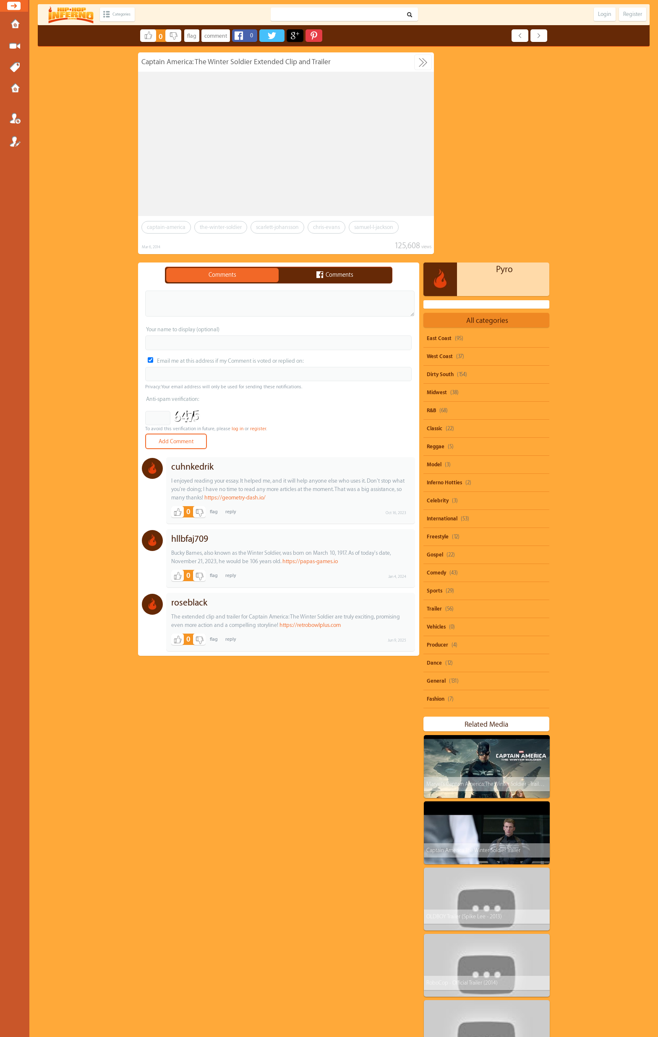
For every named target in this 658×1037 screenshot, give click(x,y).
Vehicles (436, 417)
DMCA (315, 1001)
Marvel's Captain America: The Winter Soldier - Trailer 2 (486, 574)
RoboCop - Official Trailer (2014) (461, 772)
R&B (431, 200)
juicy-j (492, 916)
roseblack (189, 603)
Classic (434, 218)
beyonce (520, 884)
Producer (437, 435)
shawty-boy (480, 900)
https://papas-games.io (310, 561)
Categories (127, 14)
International (442, 309)
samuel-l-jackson (373, 227)
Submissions (14, 88)
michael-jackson (498, 964)
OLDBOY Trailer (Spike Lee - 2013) (463, 706)
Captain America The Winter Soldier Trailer (473, 640)
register (258, 428)
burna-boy (516, 948)
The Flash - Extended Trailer (456, 839)
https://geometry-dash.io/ (235, 497)
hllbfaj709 (189, 539)
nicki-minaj (528, 916)
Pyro (504, 59)
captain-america (166, 227)
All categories (487, 110)
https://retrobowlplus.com (310, 625)
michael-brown (482, 932)
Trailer (434, 399)
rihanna (518, 900)
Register (14, 141)
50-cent (442, 900)
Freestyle (438, 327)
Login (14, 118)
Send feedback (296, 1001)
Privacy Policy (332, 1001)
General (436, 471)
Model (434, 254)
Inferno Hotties (444, 272)
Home (14, 24)
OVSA (350, 1001)
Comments (222, 275)
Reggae (435, 236)
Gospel (435, 345)
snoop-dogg (447, 884)
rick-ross (478, 948)
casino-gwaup (449, 964)
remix (472, 979)
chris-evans (326, 227)
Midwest (437, 182)
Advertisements (368, 1001)
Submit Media (14, 46)
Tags (14, 67)
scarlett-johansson (277, 227)
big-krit (524, 932)
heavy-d (442, 948)
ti (435, 916)
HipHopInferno (333, 1009)
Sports (434, 381)
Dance (434, 453)
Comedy (436, 363)
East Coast (439, 128)
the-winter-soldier (221, 227)
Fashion (435, 489)
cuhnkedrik (192, 467)
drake (461, 916)
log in (237, 428)
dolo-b (441, 932)
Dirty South (440, 164)
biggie (441, 979)
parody (485, 884)
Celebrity (438, 291)
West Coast (440, 146)
